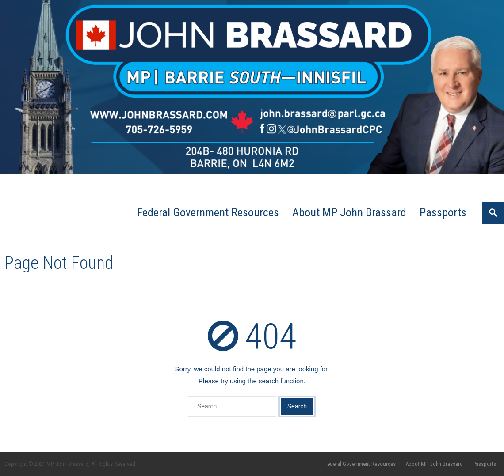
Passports (165, 183)
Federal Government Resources (41, 183)
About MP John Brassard (114, 183)
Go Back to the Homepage (390, 263)
